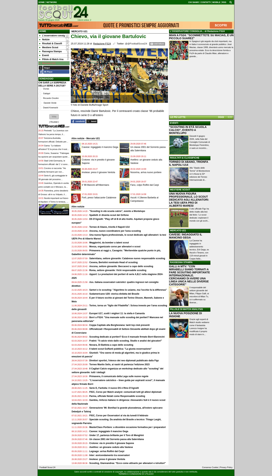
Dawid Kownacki (50, 107)
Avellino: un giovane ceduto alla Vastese (111, 447)
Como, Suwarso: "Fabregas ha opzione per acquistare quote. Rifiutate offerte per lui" (53, 157)
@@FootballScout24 (136, 43)
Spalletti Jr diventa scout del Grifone (109, 215)
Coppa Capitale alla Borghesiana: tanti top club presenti (119, 325)
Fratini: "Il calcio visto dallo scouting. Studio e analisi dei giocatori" (125, 340)
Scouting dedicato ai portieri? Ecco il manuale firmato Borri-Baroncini (127, 336)
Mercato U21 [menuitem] (47, 63)
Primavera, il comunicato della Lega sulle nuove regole (118, 376)
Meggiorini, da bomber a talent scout (109, 242)
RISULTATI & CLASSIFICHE (184, 158)
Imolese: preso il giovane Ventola (98, 172)
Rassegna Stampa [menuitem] (50, 51)
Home (42, 31)
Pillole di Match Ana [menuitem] (51, 59)
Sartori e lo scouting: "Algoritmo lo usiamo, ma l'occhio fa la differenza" (128, 290)
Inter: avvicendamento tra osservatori (109, 455)
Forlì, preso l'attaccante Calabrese (99, 197)
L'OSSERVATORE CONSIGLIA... (187, 31)
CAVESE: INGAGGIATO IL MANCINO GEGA (185, 236)
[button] (54, 116)
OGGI (221, 117)
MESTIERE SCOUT (180, 189)
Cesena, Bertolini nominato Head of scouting (113, 262)
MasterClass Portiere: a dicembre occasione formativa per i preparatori (127, 427)
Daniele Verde (49, 103)
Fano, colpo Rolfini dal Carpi (144, 185)
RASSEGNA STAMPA (181, 262)
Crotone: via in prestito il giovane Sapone (111, 443)
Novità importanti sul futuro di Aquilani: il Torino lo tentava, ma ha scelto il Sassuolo (53, 202)
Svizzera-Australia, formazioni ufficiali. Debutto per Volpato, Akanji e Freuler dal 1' (52, 142)
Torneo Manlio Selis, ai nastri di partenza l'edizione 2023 (119, 364)
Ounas (46, 89)
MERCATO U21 (178, 230)
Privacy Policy (226, 467)
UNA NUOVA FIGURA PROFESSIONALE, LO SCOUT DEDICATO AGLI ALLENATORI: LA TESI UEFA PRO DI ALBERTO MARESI (189, 199)
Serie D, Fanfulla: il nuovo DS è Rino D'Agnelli (114, 388)
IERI (230, 117)
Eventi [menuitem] (44, 55)
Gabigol (46, 93)
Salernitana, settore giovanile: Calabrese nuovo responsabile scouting (127, 258)
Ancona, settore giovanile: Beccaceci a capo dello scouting (121, 266)
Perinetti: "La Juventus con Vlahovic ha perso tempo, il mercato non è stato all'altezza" (53, 134)
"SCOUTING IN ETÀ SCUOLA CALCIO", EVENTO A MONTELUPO (187, 129)
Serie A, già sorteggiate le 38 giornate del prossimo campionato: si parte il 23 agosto (53, 179)
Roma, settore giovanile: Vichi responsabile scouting (117, 270)
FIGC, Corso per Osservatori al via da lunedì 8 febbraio (118, 415)
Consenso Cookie (210, 467)
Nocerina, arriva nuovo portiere (146, 172)
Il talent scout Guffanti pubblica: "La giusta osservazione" (120, 349)
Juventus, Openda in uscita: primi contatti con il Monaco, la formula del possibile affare (53, 187)
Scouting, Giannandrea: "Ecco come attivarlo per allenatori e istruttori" (127, 463)
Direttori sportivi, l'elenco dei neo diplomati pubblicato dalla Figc (124, 360)
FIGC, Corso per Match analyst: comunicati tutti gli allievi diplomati (125, 392)
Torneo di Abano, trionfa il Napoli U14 (109, 227)
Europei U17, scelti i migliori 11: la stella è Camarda (117, 313)
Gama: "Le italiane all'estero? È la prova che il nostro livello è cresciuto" (53, 149)
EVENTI (174, 123)
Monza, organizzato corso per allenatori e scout (115, 246)
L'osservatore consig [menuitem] (52, 35)
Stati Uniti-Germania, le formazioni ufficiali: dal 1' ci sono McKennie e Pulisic (52, 164)
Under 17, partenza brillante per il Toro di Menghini (116, 435)
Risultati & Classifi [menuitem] (50, 43)
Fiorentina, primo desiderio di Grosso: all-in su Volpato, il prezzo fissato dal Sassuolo (53, 194)
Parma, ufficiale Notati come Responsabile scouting (117, 396)
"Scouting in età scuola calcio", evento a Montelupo (117, 211)
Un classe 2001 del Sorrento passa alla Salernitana (116, 439)
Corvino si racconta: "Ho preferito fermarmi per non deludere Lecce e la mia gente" (52, 172)
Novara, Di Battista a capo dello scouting (111, 345)
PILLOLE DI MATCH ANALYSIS (186, 309)
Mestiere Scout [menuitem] (48, 47)
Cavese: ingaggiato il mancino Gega (100, 147)
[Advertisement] (201, 88)
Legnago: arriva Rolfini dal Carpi (106, 451)
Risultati (54, 122)
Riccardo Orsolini (51, 98)
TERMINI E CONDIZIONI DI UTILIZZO (136, 474)
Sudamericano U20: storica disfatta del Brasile (114, 294)
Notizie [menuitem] (44, 39)
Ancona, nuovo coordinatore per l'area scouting (115, 231)
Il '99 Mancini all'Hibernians (95, 185)
